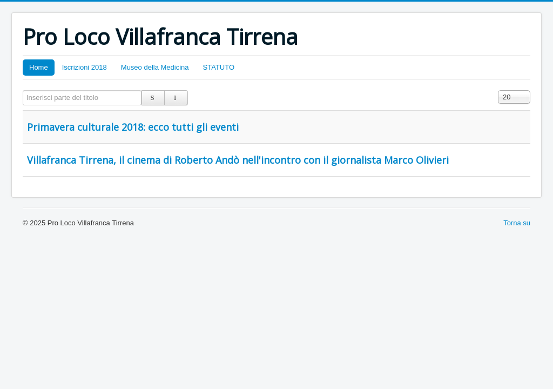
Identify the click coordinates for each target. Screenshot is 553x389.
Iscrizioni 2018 (84, 67)
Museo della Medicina (155, 67)
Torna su (516, 223)
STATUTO (219, 67)
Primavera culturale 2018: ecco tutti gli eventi (133, 126)
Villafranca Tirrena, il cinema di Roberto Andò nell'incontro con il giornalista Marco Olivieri (238, 159)
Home (38, 67)
